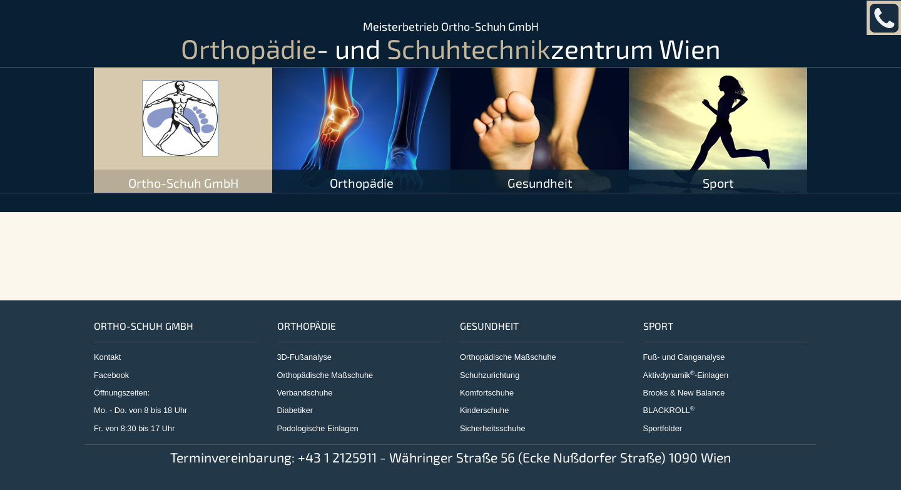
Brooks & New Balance (684, 392)
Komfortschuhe (487, 392)
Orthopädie (362, 182)
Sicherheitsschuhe (493, 428)
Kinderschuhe (484, 410)
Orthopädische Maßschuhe (325, 375)
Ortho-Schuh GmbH (183, 182)
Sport (718, 182)
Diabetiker (295, 410)
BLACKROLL (669, 410)
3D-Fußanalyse (304, 357)
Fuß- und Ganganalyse (684, 357)
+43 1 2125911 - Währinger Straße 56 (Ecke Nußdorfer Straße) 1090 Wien (514, 457)
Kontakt (107, 357)
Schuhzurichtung (489, 375)
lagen (348, 428)
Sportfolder (663, 428)
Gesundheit (540, 182)
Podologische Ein (308, 428)
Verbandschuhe (305, 392)
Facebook (111, 375)
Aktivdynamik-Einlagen (686, 375)
